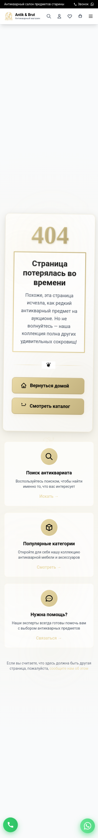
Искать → (49, 496)
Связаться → (49, 638)
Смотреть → (49, 567)
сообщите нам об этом (69, 668)
